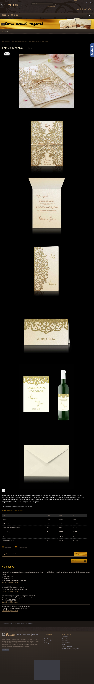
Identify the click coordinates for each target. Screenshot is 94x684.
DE (90, 2)
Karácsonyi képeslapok (50, 641)
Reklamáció (65, 641)
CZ (83, 2)
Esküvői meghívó (48, 639)
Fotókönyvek (47, 643)
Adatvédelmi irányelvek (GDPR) (70, 648)
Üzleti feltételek (66, 637)
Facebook (35, 634)
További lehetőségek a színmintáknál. (12, 510)
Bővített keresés (51, 6)
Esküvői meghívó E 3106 (40, 41)
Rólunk (19, 634)
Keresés (6, 31)
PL (87, 2)
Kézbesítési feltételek (68, 639)
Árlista (63, 645)
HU (75, 2)
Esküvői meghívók (8, 41)
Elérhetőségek (27, 634)
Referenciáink (65, 643)
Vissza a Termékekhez (3, 24)
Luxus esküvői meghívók (23, 41)
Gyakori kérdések (67, 647)
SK (79, 2)
